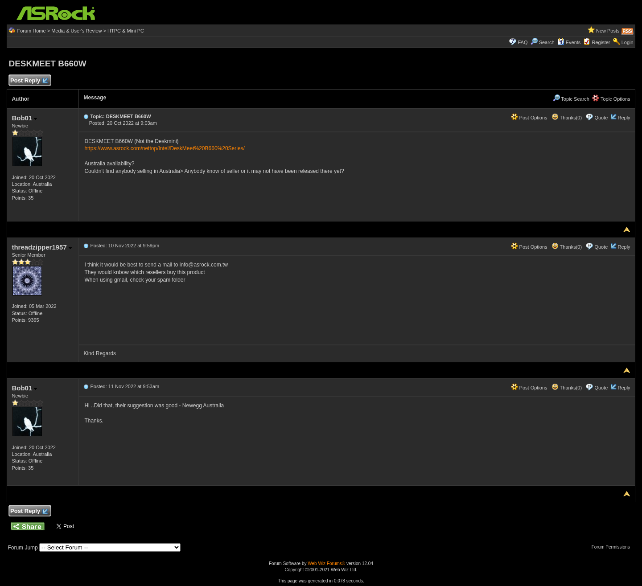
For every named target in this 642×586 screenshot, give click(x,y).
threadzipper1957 (42, 247)
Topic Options (611, 99)
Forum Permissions (613, 547)
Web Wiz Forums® (326, 563)
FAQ (522, 42)
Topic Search (571, 99)
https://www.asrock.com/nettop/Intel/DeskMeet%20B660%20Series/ (164, 148)
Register (601, 42)
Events (569, 42)
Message (94, 97)
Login (627, 42)
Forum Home (31, 30)
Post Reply (28, 81)
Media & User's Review (76, 30)
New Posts (608, 30)
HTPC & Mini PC (125, 30)
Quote (601, 117)
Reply (623, 117)
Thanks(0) (566, 117)
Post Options (529, 117)
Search (547, 42)
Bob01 (24, 118)
